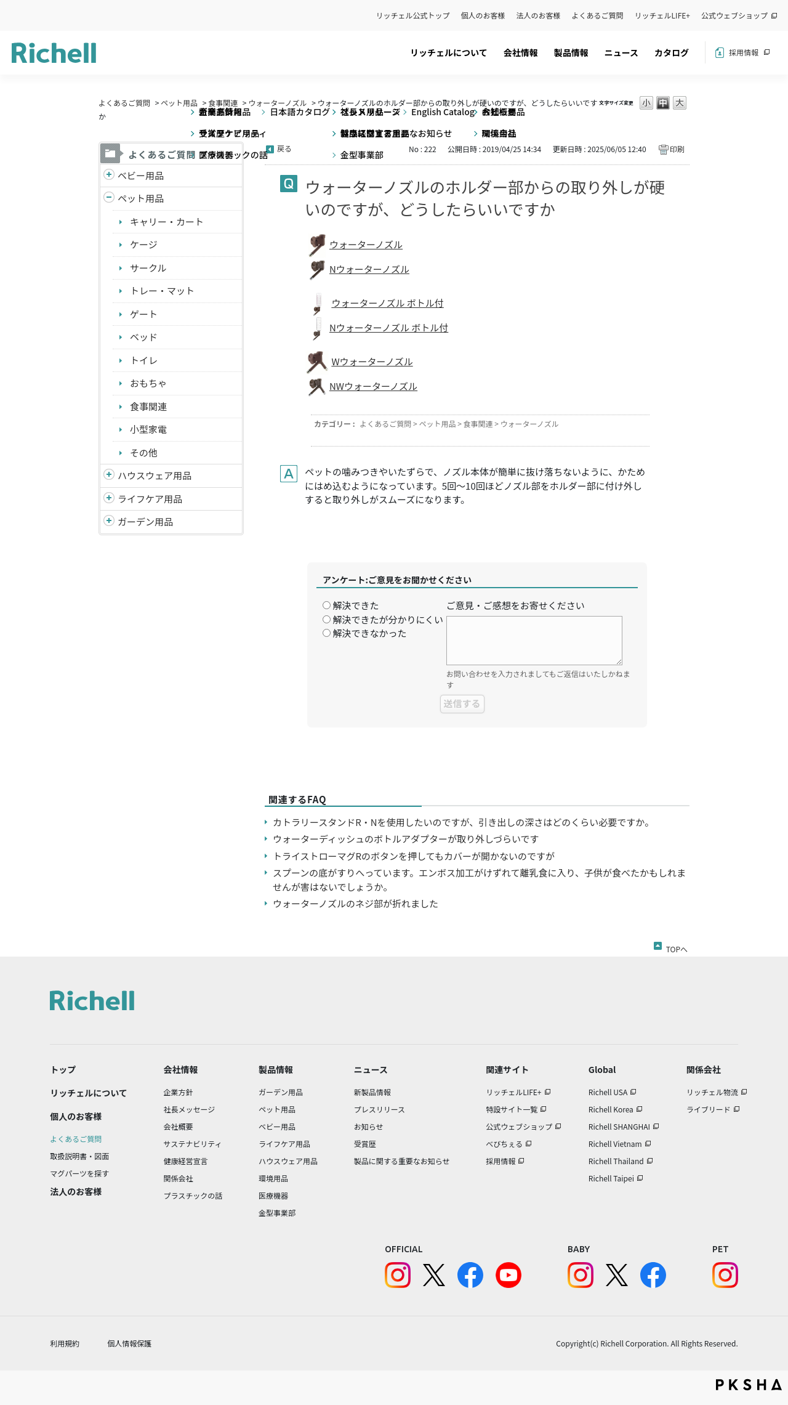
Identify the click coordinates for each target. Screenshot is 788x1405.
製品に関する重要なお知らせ (402, 1161)
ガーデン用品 (145, 521)
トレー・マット (162, 290)
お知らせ (369, 1126)
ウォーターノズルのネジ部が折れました (355, 903)
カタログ (671, 52)
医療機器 (273, 1195)
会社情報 (521, 52)
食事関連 (223, 102)
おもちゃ (148, 382)
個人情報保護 (129, 1343)
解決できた (355, 605)
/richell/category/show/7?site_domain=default (109, 476)
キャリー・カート (167, 221)
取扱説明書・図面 (79, 1156)
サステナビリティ (193, 1143)
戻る (284, 148)
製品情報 (571, 52)
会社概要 (178, 1126)
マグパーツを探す (79, 1173)
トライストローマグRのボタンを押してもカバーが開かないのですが (414, 855)
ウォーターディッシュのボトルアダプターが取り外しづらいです (406, 838)
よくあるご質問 (598, 15)
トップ (63, 1069)
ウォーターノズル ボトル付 (387, 302)
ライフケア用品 (150, 498)
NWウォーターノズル (373, 385)
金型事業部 (277, 1212)
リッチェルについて (449, 52)
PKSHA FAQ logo (749, 1385)
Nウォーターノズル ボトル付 (388, 327)
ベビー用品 (141, 175)
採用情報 (743, 52)
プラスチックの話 (193, 1195)
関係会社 (178, 1178)
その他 (144, 452)
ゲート (144, 313)
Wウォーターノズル (371, 361)
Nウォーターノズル (369, 268)
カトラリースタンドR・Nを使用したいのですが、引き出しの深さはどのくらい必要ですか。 (463, 822)
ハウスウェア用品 (154, 475)
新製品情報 (372, 1092)
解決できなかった (369, 632)
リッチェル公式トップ (413, 15)
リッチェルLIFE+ (662, 15)
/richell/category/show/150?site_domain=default (109, 522)
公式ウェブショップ (734, 15)
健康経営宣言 (186, 1161)
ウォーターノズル (277, 102)
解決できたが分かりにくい (387, 619)
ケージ (144, 244)
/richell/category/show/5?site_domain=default (109, 176)
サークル (148, 267)
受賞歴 (365, 1143)
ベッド (144, 336)
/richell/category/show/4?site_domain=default (109, 199)
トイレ (144, 360)
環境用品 (273, 1178)
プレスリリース (379, 1109)
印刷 (677, 149)
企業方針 (178, 1092)
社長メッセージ (189, 1109)
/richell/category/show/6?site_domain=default (109, 499)
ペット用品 (179, 102)
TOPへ (677, 947)
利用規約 (64, 1343)
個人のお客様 (483, 15)
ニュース (621, 52)
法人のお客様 (539, 15)
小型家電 (148, 429)
